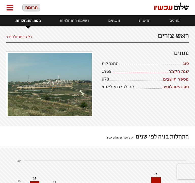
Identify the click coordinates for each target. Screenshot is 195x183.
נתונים (174, 20)
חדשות (145, 20)
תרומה (31, 7)
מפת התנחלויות (28, 20)
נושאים (114, 20)
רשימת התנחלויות (74, 20)
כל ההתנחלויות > (19, 37)
